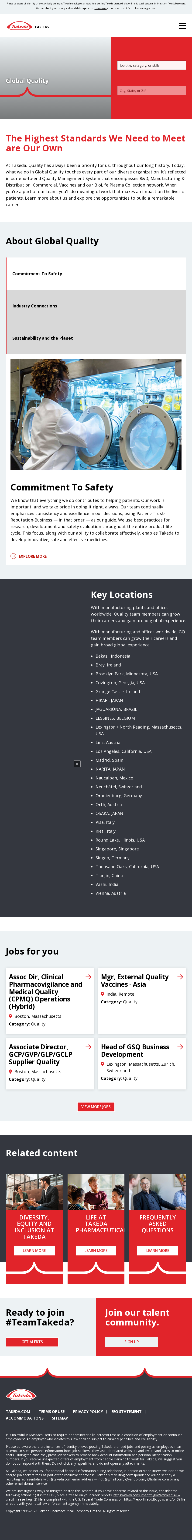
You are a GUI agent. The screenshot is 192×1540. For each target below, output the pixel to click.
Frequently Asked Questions (158, 1223)
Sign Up (131, 1341)
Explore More (33, 556)
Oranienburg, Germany (119, 795)
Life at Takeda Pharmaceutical (101, 1223)
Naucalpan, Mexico (114, 778)
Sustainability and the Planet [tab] (42, 338)
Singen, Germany (113, 857)
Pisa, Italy (105, 822)
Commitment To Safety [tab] (37, 273)
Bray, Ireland (108, 665)
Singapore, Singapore (117, 849)
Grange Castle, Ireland (118, 691)
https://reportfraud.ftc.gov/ (144, 1499)
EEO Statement (126, 1411)
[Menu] (182, 25)
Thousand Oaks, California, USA (127, 866)
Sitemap (60, 1418)
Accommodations (26, 1418)
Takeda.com (18, 1411)
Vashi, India (107, 884)
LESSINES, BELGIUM (115, 718)
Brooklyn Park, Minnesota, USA (127, 674)
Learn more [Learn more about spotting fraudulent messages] (101, 8)
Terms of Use (52, 1411)
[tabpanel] (96, 459)
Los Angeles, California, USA (123, 751)
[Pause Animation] (77, 763)
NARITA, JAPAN (110, 769)
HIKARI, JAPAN (109, 700)
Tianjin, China (109, 875)
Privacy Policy (88, 1411)
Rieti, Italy (106, 831)
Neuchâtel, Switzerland (119, 786)
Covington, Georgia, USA (120, 682)
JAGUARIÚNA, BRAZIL (116, 709)
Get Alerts (32, 1341)
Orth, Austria (109, 804)
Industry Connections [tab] (34, 306)
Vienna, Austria (111, 893)
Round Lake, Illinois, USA (120, 840)
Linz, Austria (108, 742)
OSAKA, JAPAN (109, 813)
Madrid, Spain (109, 760)
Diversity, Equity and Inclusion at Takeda (34, 1226)
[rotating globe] (45, 742)
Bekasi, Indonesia (113, 656)
